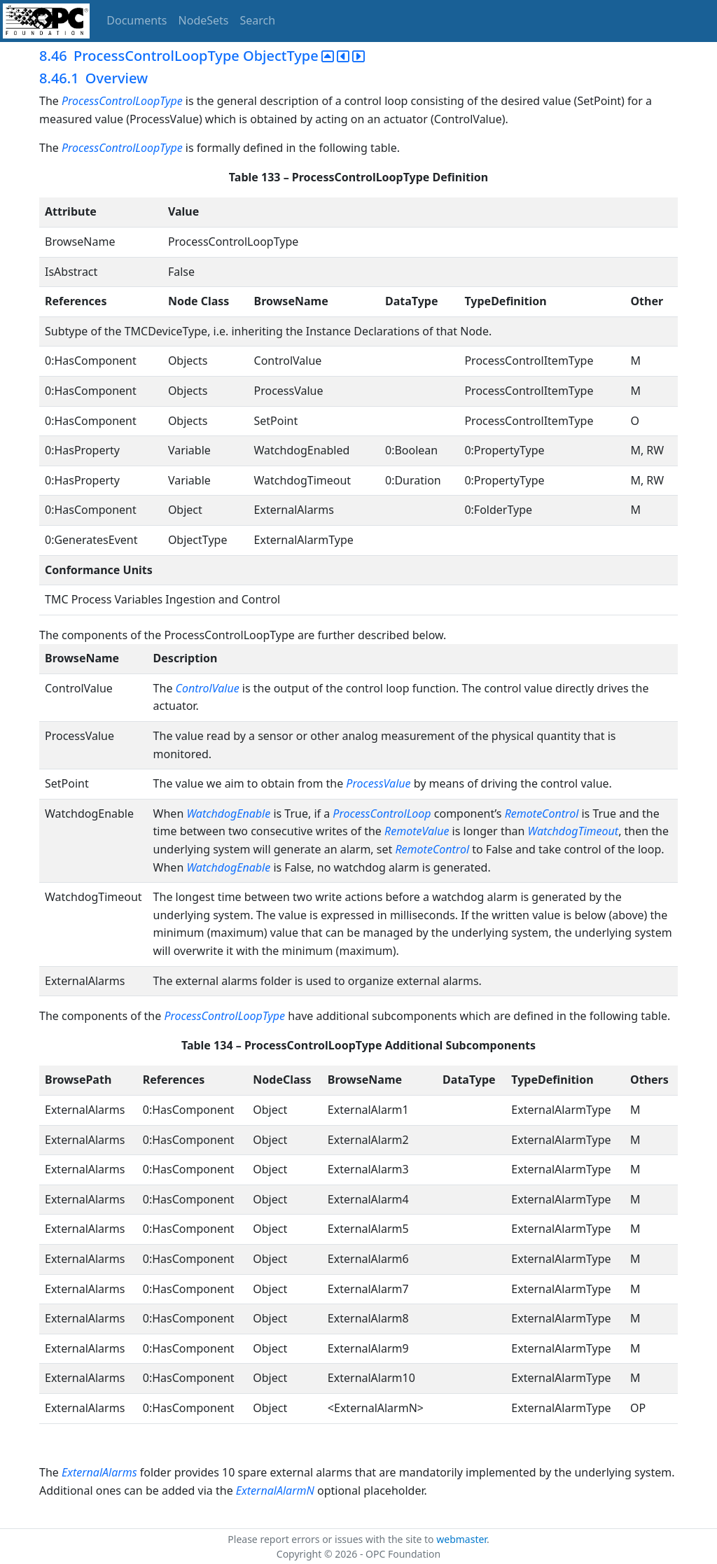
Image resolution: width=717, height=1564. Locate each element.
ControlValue (207, 688)
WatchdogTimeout (573, 831)
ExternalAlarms (99, 1472)
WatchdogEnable (228, 813)
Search (258, 20)
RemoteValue (416, 831)
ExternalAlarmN (275, 1490)
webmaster (461, 1539)
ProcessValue (378, 783)
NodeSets (204, 20)
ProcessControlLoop (382, 813)
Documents (136, 20)
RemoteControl (542, 813)
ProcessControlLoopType (122, 101)
